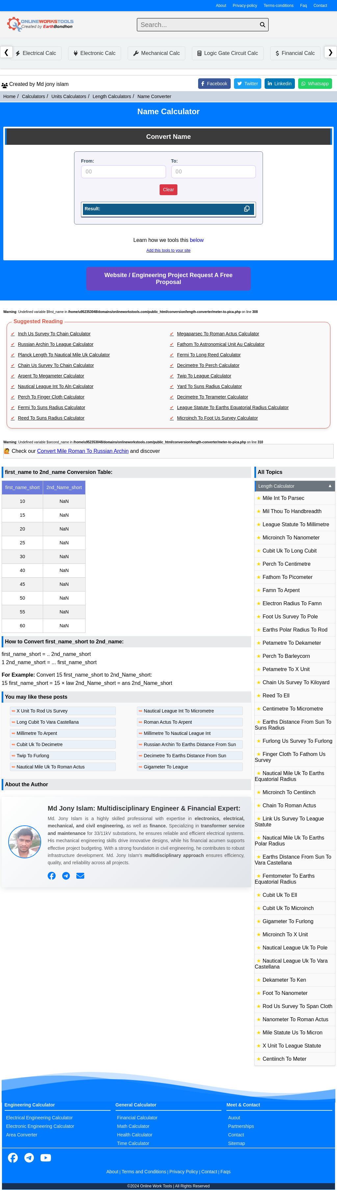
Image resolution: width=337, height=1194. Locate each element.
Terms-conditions (279, 5)
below (197, 240)
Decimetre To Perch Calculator (208, 365)
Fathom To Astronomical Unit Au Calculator (221, 344)
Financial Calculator (137, 1117)
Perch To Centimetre (287, 564)
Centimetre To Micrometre (293, 709)
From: (87, 161)
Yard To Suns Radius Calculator (209, 386)
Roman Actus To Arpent (168, 722)
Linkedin (280, 83)
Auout (234, 1117)
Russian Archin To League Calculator (55, 344)
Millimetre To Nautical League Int (177, 733)
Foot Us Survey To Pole (290, 616)
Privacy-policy (245, 5)
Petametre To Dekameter (292, 643)
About (221, 5)
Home (9, 96)
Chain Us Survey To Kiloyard (296, 682)
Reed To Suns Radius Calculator (51, 418)
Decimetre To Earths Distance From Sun (185, 755)
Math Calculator (133, 1126)
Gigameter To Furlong (288, 921)
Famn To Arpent (281, 590)
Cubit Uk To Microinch (288, 908)
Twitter (247, 83)
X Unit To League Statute (292, 1046)
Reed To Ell (276, 695)
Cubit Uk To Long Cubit (290, 551)
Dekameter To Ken (284, 980)
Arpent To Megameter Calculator (51, 375)
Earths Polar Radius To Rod (295, 630)
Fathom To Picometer (288, 577)
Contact (320, 5)
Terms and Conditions (144, 1171)
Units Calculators (68, 96)
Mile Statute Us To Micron (293, 1032)
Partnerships (241, 1126)
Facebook (214, 83)
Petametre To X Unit (286, 669)
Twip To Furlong (33, 755)
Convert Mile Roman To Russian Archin (83, 451)
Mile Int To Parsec (283, 498)
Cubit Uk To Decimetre (40, 744)
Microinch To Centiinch (289, 792)
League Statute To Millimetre (296, 524)
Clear (168, 189)
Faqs (225, 1171)
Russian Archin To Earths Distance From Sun (190, 744)
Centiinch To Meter (284, 1059)
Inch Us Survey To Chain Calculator (54, 333)
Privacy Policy (183, 1171)
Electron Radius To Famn (292, 603)
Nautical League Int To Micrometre (179, 711)
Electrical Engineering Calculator (39, 1117)
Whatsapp (315, 83)
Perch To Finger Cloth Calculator (51, 397)
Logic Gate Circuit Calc (227, 53)
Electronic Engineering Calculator (40, 1126)
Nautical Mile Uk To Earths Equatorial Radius (289, 776)
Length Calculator (295, 486)
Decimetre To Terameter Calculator (212, 397)
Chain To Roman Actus (289, 805)
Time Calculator (133, 1143)
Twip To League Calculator (204, 375)
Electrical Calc (35, 53)
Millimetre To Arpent (37, 733)
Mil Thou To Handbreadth (292, 511)
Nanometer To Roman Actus (295, 1019)
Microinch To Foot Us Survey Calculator (217, 418)
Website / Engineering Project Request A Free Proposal (168, 278)
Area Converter (22, 1134)
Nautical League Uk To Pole (295, 947)
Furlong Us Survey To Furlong (297, 741)
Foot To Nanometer (285, 993)
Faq (303, 5)
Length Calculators (112, 96)
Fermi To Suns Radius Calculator (51, 407)
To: (174, 161)
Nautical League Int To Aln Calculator (55, 386)
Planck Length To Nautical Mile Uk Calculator (64, 354)
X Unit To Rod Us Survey (42, 711)
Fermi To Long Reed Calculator (209, 354)
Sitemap (236, 1143)
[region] (126, 556)
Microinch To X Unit (285, 934)
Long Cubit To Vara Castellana (48, 722)
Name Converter (154, 96)
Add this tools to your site (168, 250)
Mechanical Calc (156, 53)
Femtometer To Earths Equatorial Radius (285, 879)
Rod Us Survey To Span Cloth (297, 1006)
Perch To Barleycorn (286, 656)
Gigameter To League (166, 766)
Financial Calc (295, 53)
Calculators (33, 96)
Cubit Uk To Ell (280, 895)
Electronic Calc (95, 53)
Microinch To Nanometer (291, 537)
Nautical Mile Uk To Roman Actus (51, 766)
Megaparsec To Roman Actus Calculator (218, 333)
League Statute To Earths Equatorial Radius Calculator (233, 407)
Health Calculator (134, 1134)
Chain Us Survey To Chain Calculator (56, 365)
